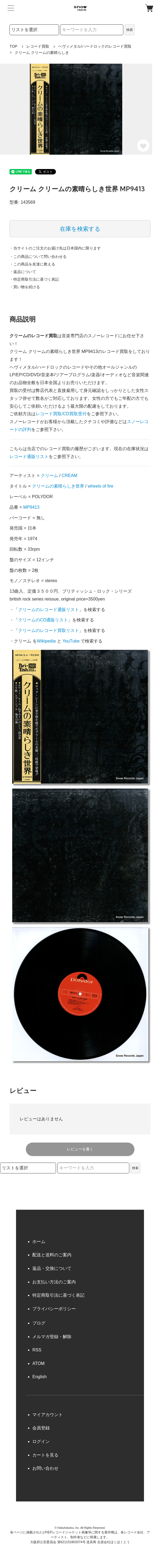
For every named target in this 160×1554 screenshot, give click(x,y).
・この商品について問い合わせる (38, 256)
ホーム (38, 1241)
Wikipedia (46, 641)
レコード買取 (37, 46)
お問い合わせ (45, 1468)
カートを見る (45, 1455)
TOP (13, 46)
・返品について (23, 272)
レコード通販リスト (29, 456)
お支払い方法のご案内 (54, 1282)
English (39, 1376)
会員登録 (41, 1428)
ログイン (41, 1441)
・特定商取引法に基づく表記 (34, 279)
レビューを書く (80, 1149)
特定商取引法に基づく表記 (58, 1295)
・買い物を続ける (25, 287)
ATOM (38, 1363)
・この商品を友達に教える (32, 264)
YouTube (71, 641)
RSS (36, 1350)
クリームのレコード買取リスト (48, 630)
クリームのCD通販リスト (43, 620)
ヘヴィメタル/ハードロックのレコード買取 (94, 46)
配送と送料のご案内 (51, 1255)
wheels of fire (100, 486)
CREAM (69, 475)
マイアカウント (47, 1414)
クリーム (49, 475)
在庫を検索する (80, 229)
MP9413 (31, 507)
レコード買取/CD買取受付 (61, 413)
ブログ (38, 1323)
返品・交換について (51, 1268)
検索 (129, 30)
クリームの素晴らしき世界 (58, 486)
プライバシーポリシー (54, 1308)
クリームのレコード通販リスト (48, 609)
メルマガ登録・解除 (51, 1336)
